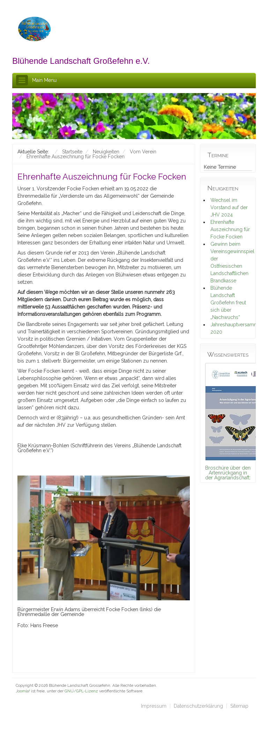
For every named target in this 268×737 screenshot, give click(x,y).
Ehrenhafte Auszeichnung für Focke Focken (230, 229)
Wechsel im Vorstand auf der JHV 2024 (229, 207)
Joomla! (23, 691)
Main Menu (44, 80)
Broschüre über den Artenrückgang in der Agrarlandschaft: (228, 472)
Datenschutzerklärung (198, 706)
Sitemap (239, 706)
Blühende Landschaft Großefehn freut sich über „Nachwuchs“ (228, 302)
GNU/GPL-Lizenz (81, 691)
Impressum (153, 706)
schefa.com (46, 696)
